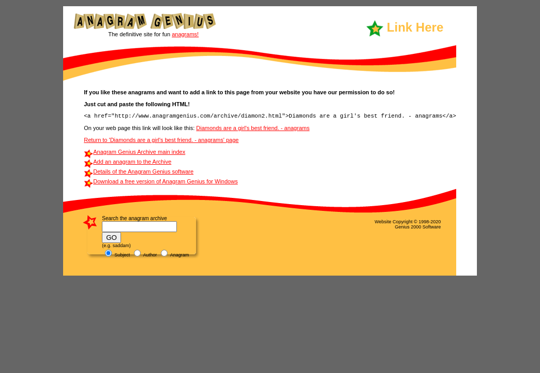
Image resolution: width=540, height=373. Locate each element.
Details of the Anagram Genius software (143, 171)
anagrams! (185, 34)
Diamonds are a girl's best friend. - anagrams (252, 128)
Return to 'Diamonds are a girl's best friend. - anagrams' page (161, 140)
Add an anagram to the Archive (132, 162)
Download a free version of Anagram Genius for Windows (165, 181)
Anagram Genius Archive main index (139, 152)
